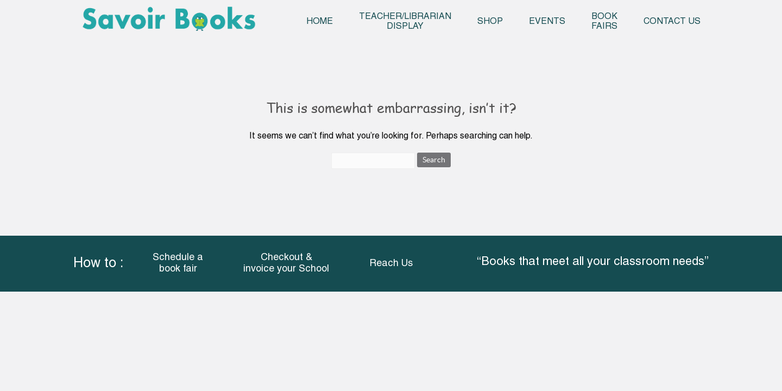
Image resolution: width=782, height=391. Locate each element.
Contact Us (672, 22)
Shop (490, 22)
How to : (98, 263)
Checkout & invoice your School (286, 263)
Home (319, 22)
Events (547, 22)
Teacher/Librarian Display (405, 21)
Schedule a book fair (178, 263)
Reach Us (391, 263)
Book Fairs (604, 21)
